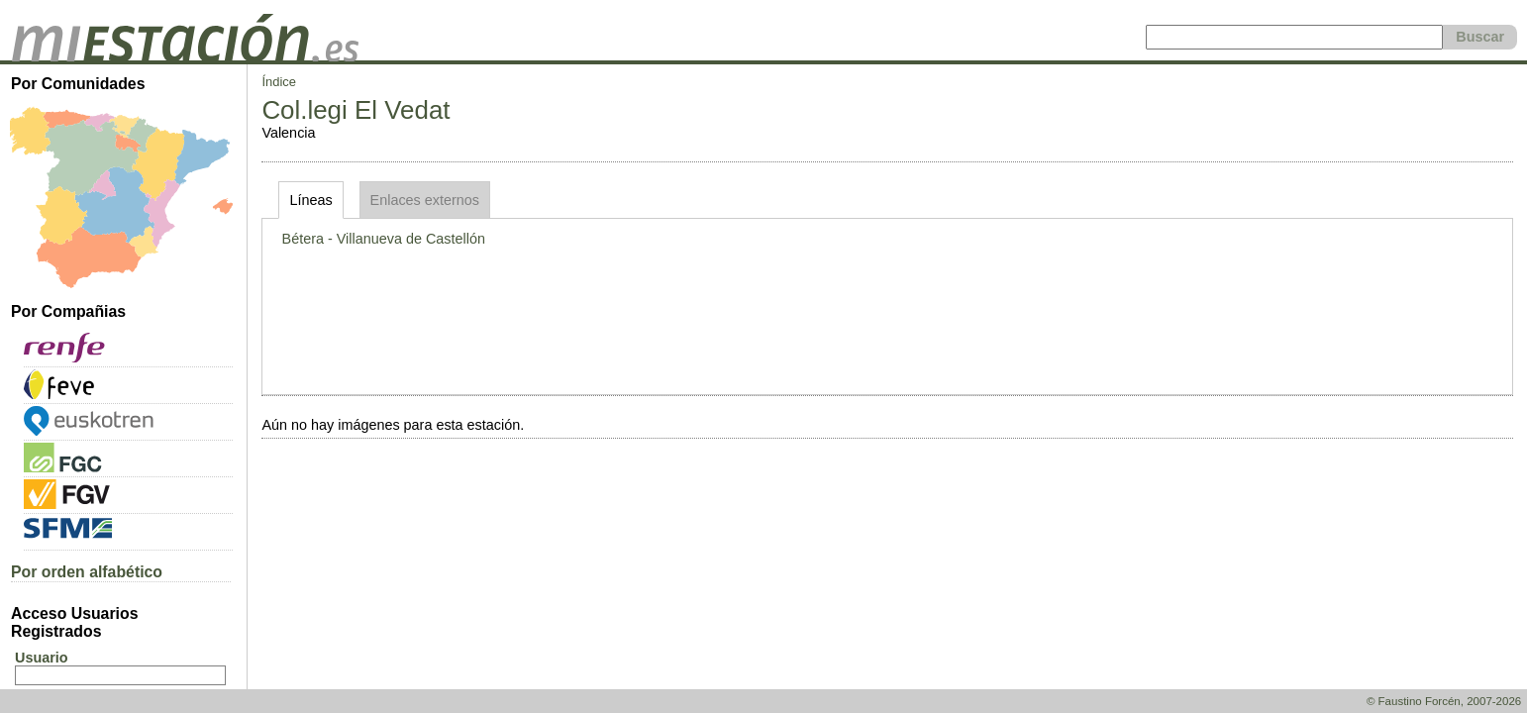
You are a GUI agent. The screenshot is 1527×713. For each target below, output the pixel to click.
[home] (185, 56)
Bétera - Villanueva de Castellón (383, 239)
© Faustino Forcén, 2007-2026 (1444, 701)
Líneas (310, 200)
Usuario (41, 657)
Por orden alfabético (86, 571)
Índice (278, 81)
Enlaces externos (424, 200)
